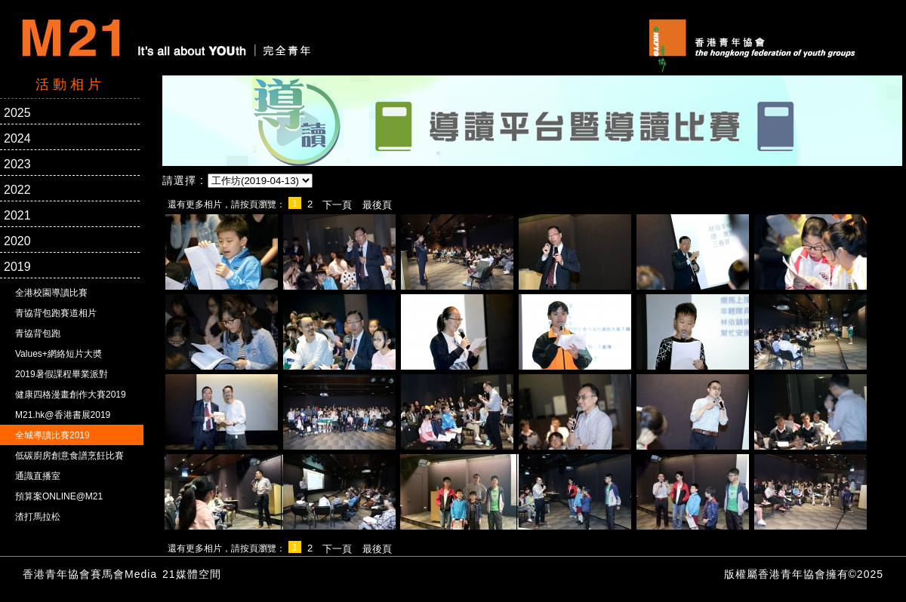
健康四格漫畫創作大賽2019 (70, 394)
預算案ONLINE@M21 (59, 496)
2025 (17, 112)
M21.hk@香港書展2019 (62, 415)
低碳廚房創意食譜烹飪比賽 (69, 455)
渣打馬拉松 (37, 516)
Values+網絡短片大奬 (58, 354)
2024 (17, 138)
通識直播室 (37, 476)
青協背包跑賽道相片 (56, 313)
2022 (17, 189)
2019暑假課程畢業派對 (61, 374)
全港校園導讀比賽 (51, 292)
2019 (17, 266)
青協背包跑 (37, 333)
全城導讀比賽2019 (52, 435)
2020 (17, 241)
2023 (17, 164)
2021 (17, 215)
